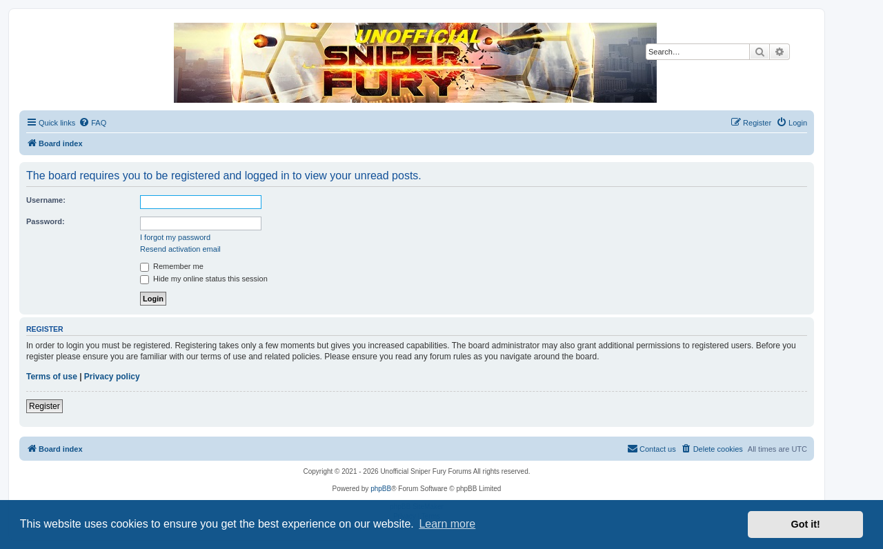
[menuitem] (92, 122)
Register (44, 406)
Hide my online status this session (204, 278)
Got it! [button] (805, 524)
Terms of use (51, 376)
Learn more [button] (447, 524)
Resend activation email (180, 249)
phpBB (380, 488)
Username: (46, 200)
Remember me (172, 266)
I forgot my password (175, 237)
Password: (45, 221)
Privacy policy (112, 376)
